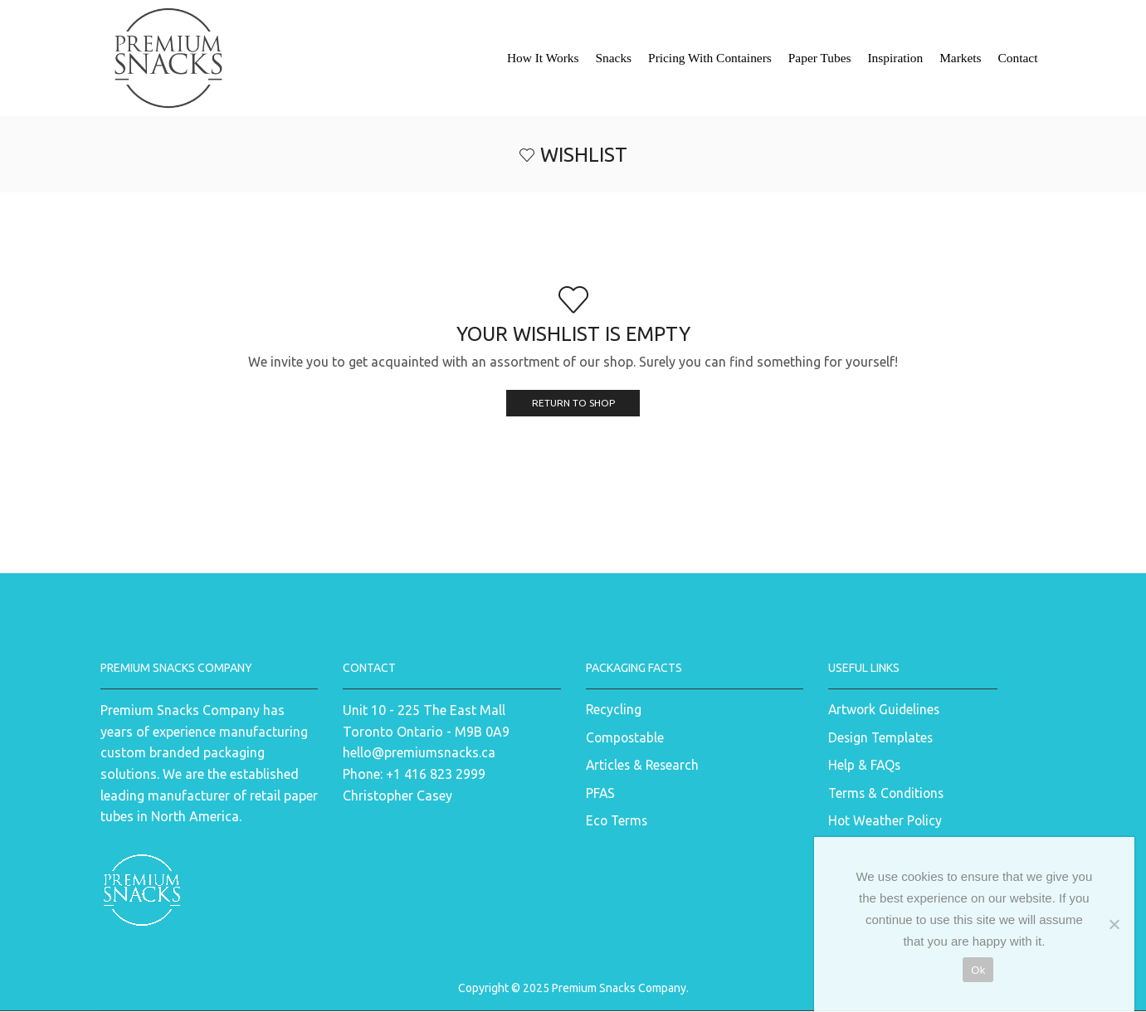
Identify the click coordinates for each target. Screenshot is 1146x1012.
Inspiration (895, 58)
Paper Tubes (819, 58)
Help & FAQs (864, 765)
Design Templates (881, 737)
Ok (978, 970)
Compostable (626, 737)
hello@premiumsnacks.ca (419, 753)
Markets (960, 58)
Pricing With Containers (710, 58)
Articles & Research (643, 765)
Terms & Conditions (887, 793)
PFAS (601, 793)
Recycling (614, 710)
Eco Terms (617, 822)
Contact (1018, 58)
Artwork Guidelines (885, 710)
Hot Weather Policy (886, 822)
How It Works (543, 58)
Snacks (613, 58)
